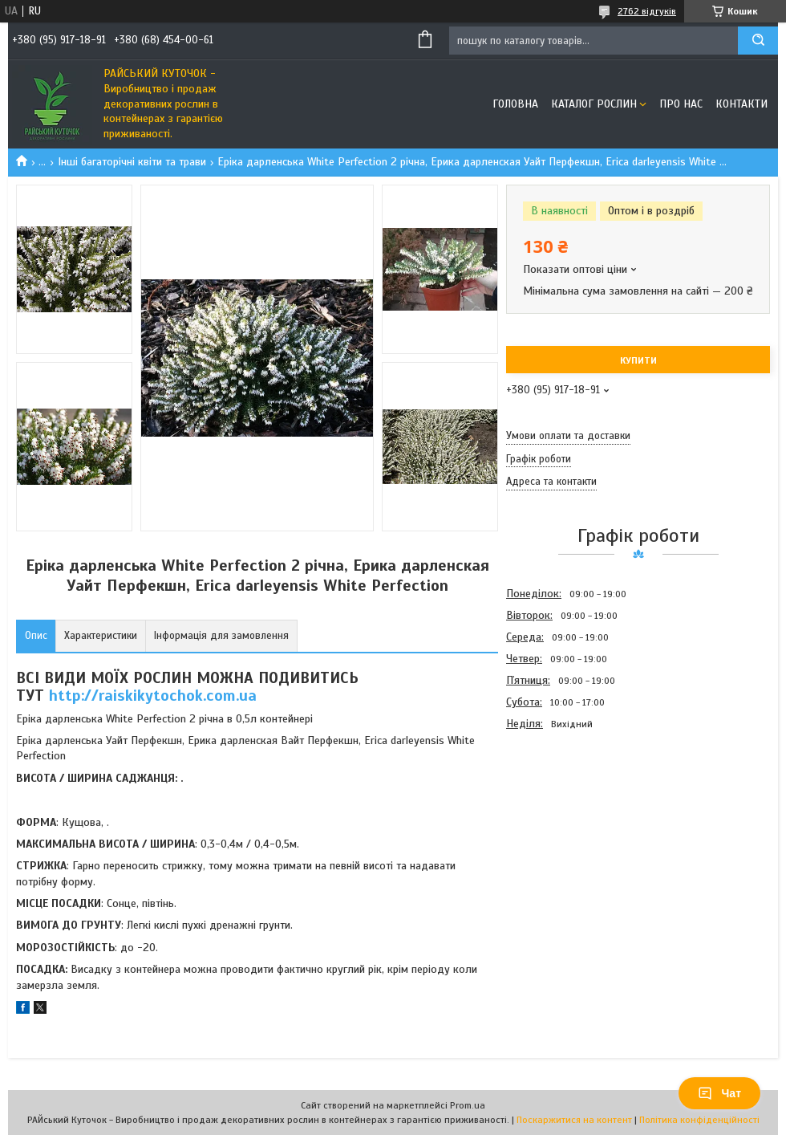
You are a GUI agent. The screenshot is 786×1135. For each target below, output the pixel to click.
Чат (719, 1093)
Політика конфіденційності (699, 1119)
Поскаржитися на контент (574, 1119)
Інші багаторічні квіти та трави (132, 162)
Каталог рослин (594, 104)
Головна (515, 104)
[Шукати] (758, 40)
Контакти (741, 104)
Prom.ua (467, 1105)
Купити (638, 360)
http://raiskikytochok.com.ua (153, 695)
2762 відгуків (647, 11)
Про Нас (681, 104)
